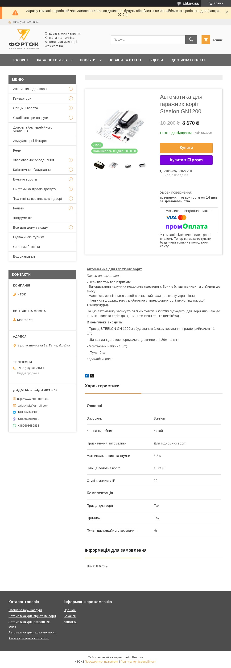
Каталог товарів (52, 60)
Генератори (22, 98)
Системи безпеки (26, 247)
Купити (186, 148)
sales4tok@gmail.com (33, 405)
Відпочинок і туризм (28, 237)
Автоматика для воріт (30, 89)
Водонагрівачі (24, 256)
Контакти (45, 72)
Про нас (70, 72)
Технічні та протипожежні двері (37, 198)
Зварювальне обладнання (33, 160)
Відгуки (156, 60)
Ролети (18, 208)
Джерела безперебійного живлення (32, 129)
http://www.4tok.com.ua (33, 399)
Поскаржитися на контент (101, 661)
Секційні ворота (25, 108)
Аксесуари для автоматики (28, 638)
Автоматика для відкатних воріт (32, 616)
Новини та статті (125, 60)
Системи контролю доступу (34, 189)
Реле (17, 150)
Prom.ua (137, 657)
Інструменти (22, 218)
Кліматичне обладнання (32, 170)
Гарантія (20, 72)
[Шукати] (191, 39)
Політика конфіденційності (138, 661)
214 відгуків (191, 3)
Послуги (87, 60)
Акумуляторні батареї (30, 141)
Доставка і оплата (188, 60)
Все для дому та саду (30, 227)
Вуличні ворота (25, 179)
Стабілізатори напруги (30, 118)
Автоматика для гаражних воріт (114, 269)
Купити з (186, 160)
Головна (21, 60)
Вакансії (70, 616)
